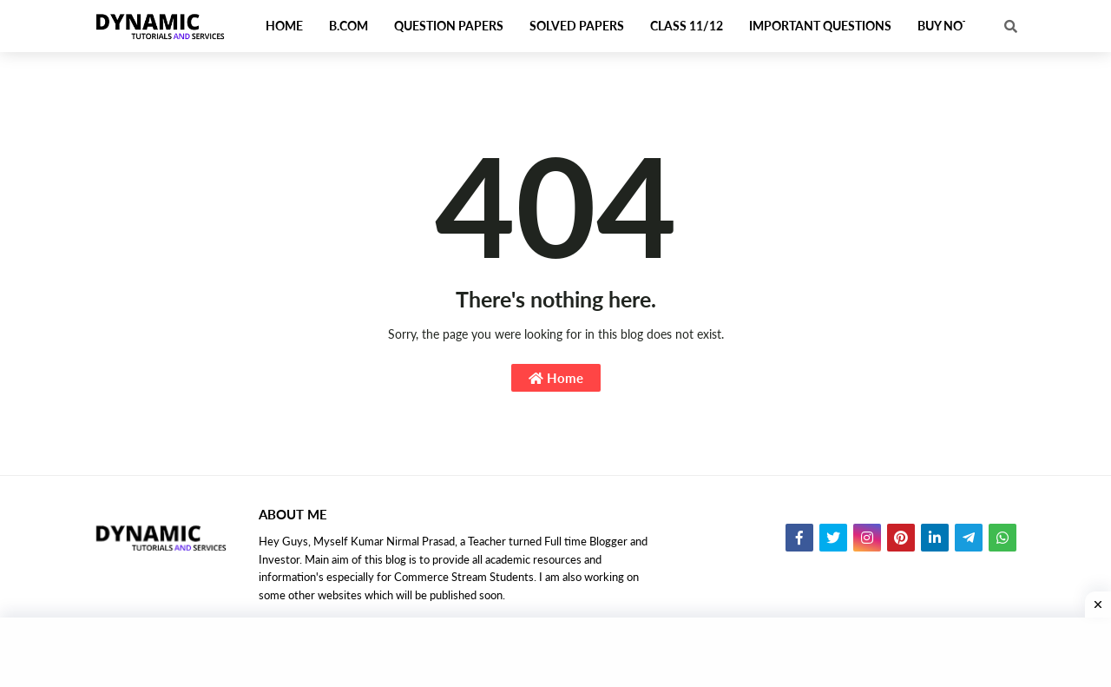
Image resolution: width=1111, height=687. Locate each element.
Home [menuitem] (284, 25)
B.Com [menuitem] (348, 25)
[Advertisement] (555, 652)
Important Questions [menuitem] (820, 25)
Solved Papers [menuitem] (576, 25)
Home (556, 378)
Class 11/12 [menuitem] (686, 25)
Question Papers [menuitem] (448, 25)
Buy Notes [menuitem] (950, 25)
